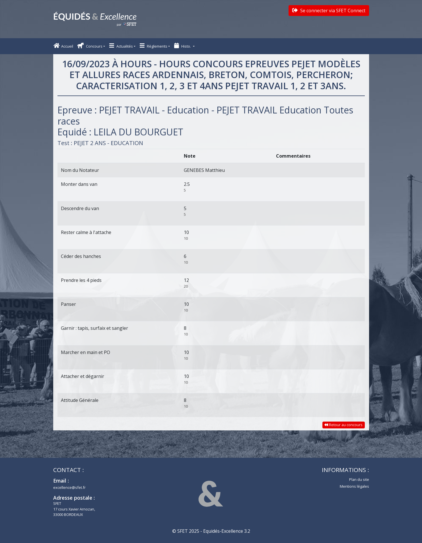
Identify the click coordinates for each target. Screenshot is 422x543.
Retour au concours (343, 424)
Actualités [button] (121, 46)
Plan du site (359, 479)
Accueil (63, 46)
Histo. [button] (183, 46)
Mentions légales (354, 486)
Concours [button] (89, 46)
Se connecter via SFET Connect (328, 10)
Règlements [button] (153, 46)
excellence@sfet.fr (69, 487)
